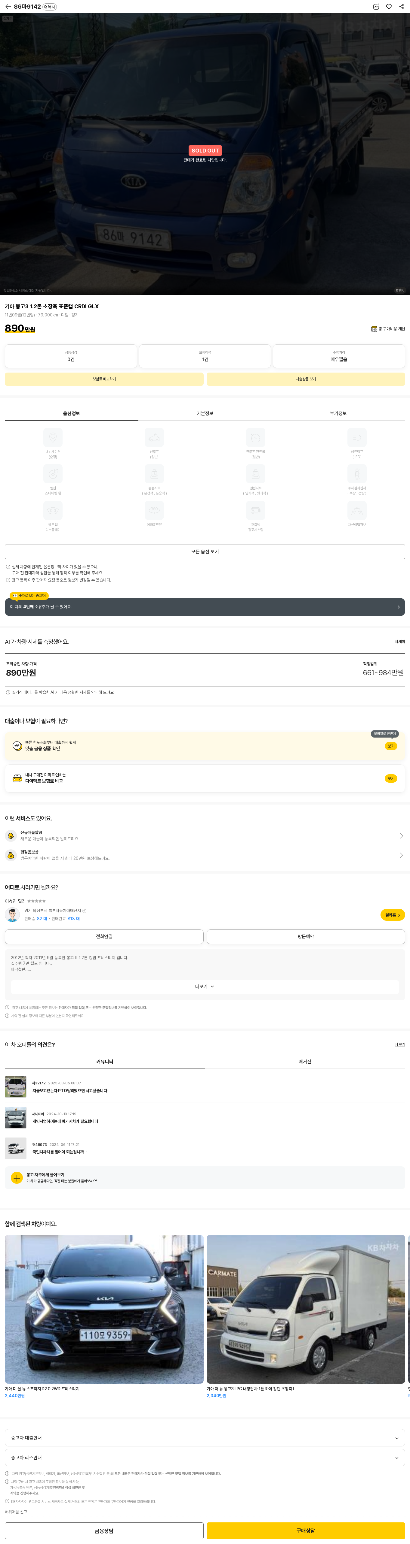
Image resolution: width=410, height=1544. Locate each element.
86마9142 (35, 6)
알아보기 (205, 746)
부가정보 (338, 413)
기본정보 (205, 413)
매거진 (305, 1062)
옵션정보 (71, 413)
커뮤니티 (105, 1062)
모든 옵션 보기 (205, 551)
